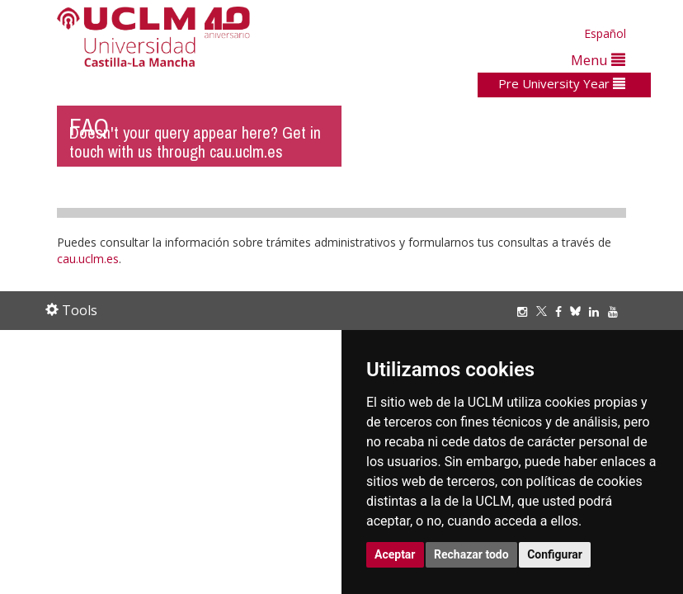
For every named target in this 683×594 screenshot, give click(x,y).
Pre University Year (561, 83)
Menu (598, 59)
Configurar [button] (554, 554)
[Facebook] (562, 311)
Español (605, 33)
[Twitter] (545, 311)
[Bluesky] (579, 311)
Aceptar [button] (395, 554)
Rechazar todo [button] (471, 554)
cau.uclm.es (88, 258)
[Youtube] (617, 311)
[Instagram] (526, 311)
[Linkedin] (594, 311)
